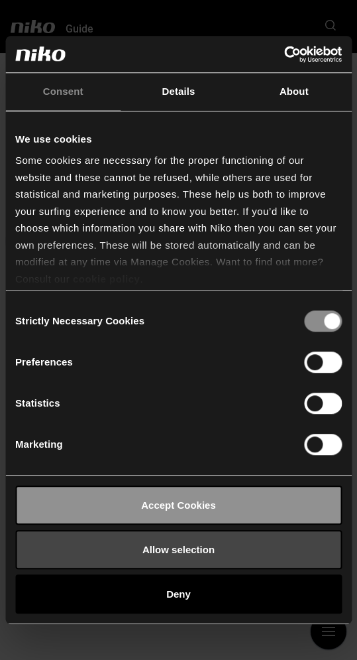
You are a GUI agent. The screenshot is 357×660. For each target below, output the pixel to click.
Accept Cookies (178, 505)
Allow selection (178, 549)
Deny (178, 594)
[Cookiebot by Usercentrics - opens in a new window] (284, 54)
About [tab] (294, 91)
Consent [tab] (63, 91)
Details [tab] (178, 91)
